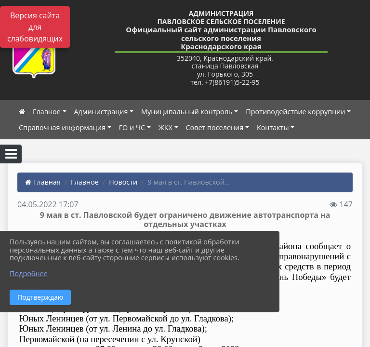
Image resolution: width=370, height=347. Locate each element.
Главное (47, 111)
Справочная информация (62, 127)
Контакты (273, 127)
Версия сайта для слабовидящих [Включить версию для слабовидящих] (35, 27)
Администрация (101, 111)
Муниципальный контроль (186, 111)
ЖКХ (165, 127)
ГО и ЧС (132, 127)
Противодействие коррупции (295, 111)
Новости (123, 182)
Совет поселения (215, 127)
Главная (43, 182)
